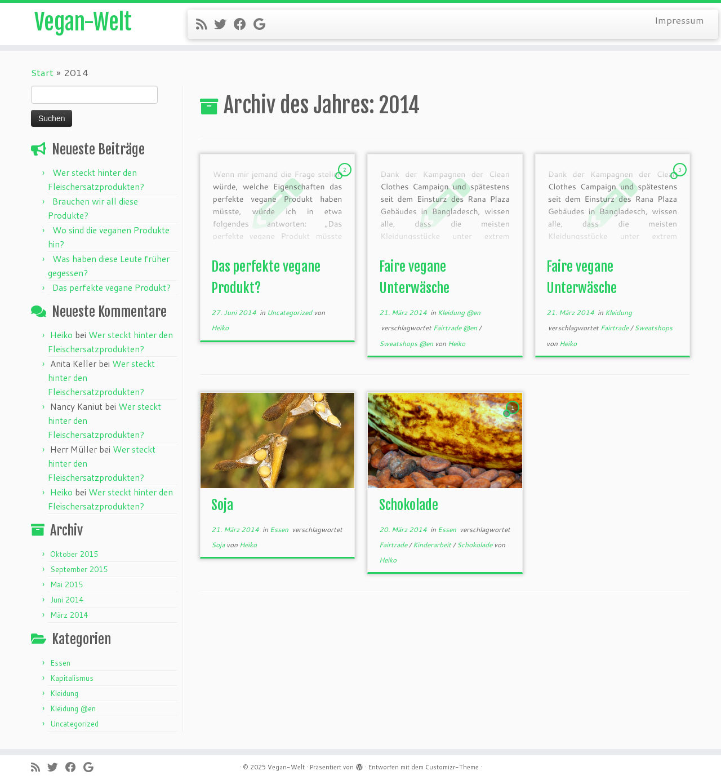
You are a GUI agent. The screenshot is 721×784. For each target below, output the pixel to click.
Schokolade (408, 505)
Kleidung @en (73, 708)
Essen (60, 663)
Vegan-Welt (83, 22)
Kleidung (64, 693)
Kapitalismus (72, 678)
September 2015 (79, 569)
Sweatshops (653, 328)
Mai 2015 (66, 584)
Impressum (679, 19)
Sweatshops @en (407, 343)
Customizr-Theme (452, 767)
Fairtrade (615, 328)
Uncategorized (74, 724)
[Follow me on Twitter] (224, 24)
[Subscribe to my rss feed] (205, 24)
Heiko (61, 335)
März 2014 (69, 615)
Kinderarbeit (433, 545)
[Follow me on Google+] (263, 24)
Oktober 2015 (74, 554)
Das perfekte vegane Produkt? (111, 287)
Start (42, 72)
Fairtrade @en (456, 328)
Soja (222, 505)
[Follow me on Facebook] (243, 24)
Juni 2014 (66, 600)
